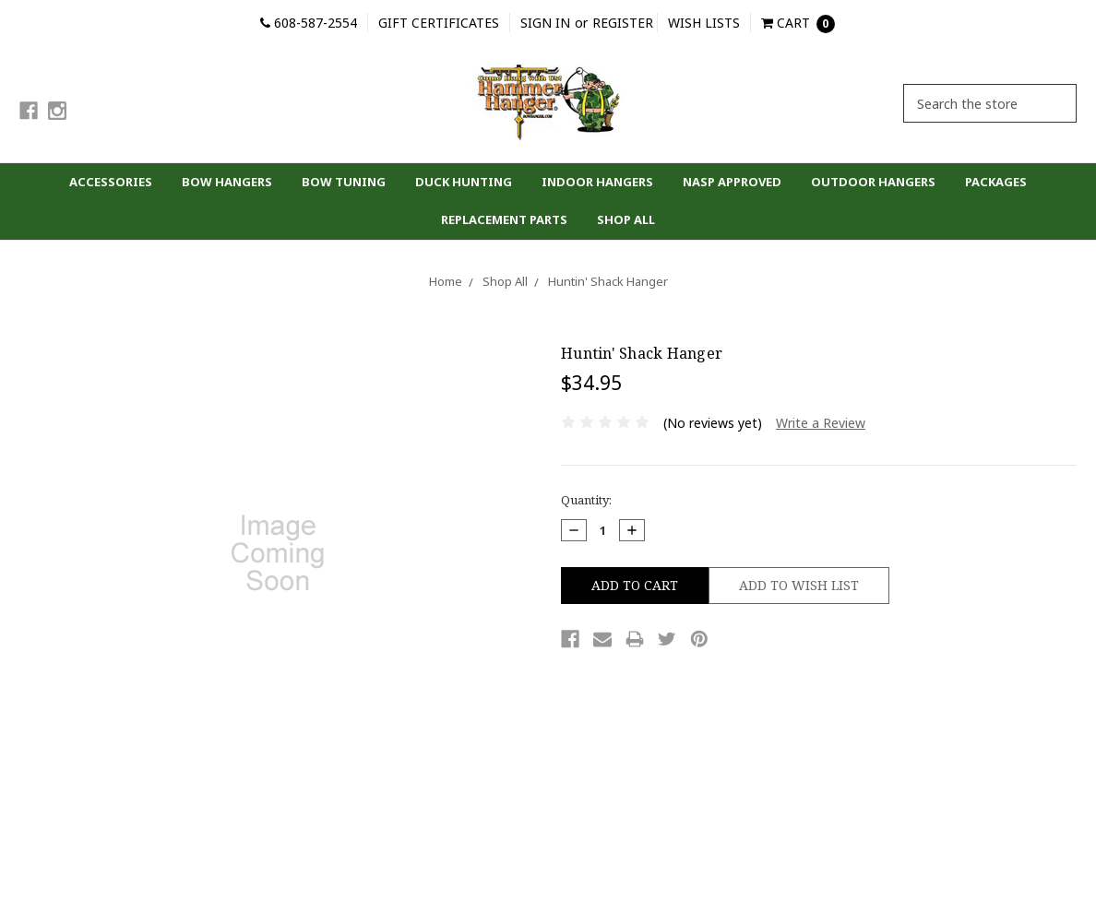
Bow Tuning (344, 181)
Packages (996, 181)
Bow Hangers (227, 181)
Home (445, 281)
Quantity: (586, 499)
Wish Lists (704, 22)
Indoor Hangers (597, 181)
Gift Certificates (438, 22)
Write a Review (820, 423)
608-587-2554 (308, 22)
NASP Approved (732, 181)
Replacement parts (504, 219)
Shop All (626, 219)
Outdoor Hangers (873, 181)
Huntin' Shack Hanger (608, 281)
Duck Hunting (463, 181)
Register (622, 22)
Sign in (545, 22)
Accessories (110, 181)
